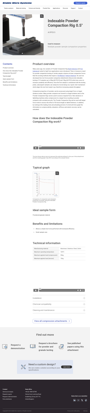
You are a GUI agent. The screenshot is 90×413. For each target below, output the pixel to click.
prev (4, 35)
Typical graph (7, 76)
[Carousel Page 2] (23, 53)
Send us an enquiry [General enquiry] (8, 391)
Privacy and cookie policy (73, 411)
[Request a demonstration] (16, 347)
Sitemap (85, 411)
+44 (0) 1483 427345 (31, 391)
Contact (5, 389)
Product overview (8, 68)
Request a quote (80, 3)
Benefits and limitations (10, 82)
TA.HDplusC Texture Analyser (66, 76)
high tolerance (73, 69)
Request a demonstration (10, 396)
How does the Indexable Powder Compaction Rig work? (13, 72)
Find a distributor (7, 399)
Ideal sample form (8, 79)
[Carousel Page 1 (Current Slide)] (22, 53)
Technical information (9, 85)
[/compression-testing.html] (52, 321)
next (42, 35)
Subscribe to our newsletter (79, 396)
